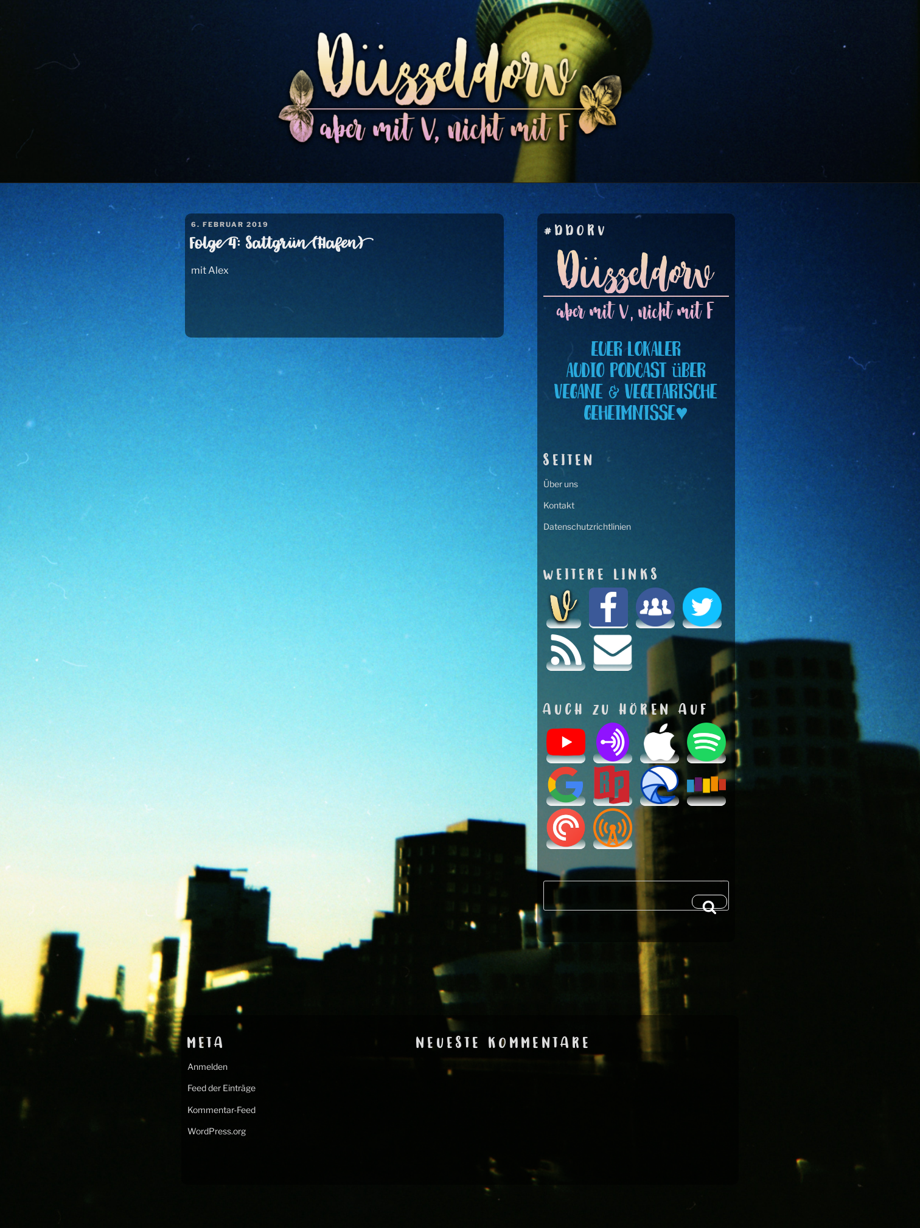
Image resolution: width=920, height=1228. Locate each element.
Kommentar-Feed (221, 1110)
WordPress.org (216, 1131)
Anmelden (207, 1066)
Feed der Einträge (221, 1088)
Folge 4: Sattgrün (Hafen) (277, 244)
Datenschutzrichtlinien (587, 526)
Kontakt (558, 505)
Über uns (560, 484)
